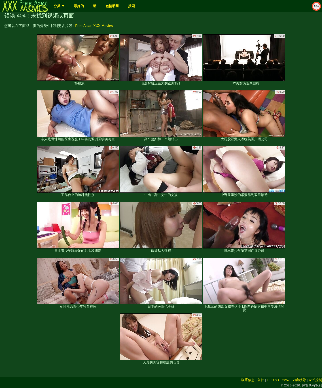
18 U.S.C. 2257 (278, 380)
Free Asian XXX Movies (94, 26)
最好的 (79, 6)
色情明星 (112, 6)
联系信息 (248, 380)
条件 (260, 380)
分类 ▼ (59, 6)
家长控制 (315, 380)
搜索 (131, 6)
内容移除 (299, 380)
